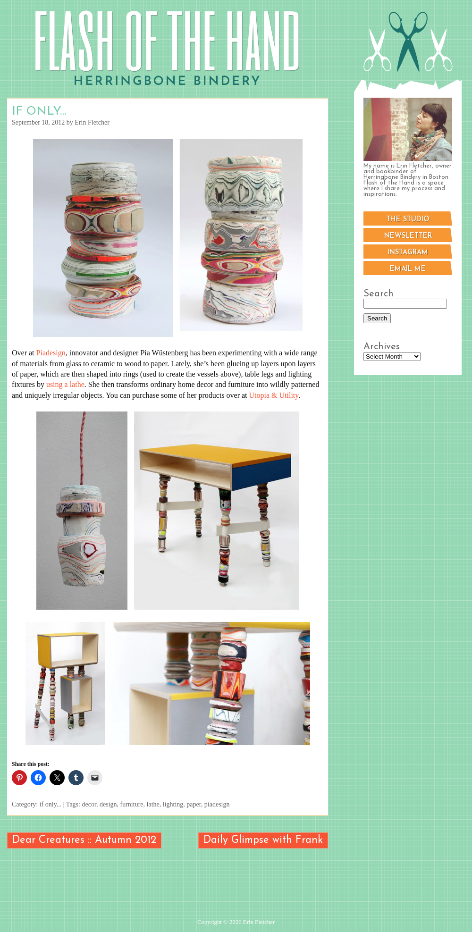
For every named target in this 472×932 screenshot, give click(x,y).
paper (193, 804)
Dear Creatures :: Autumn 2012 (84, 840)
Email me (408, 269)
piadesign (217, 804)
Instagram (408, 252)
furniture (131, 804)
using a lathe (65, 384)
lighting (173, 804)
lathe (153, 804)
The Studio (408, 219)
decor (89, 804)
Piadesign (51, 353)
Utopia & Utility (274, 395)
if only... (51, 804)
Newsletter (408, 236)
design (108, 804)
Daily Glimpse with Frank (263, 840)
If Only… (39, 112)
